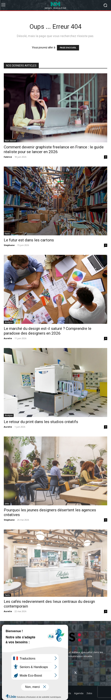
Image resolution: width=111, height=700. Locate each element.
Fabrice (8, 156)
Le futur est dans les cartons (29, 240)
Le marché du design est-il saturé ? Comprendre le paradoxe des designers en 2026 (47, 331)
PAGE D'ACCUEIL (68, 48)
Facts (7, 233)
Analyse (8, 322)
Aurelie (8, 338)
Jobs (7, 503)
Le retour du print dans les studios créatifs (41, 421)
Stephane (9, 245)
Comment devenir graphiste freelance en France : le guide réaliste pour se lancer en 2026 (54, 149)
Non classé (10, 140)
